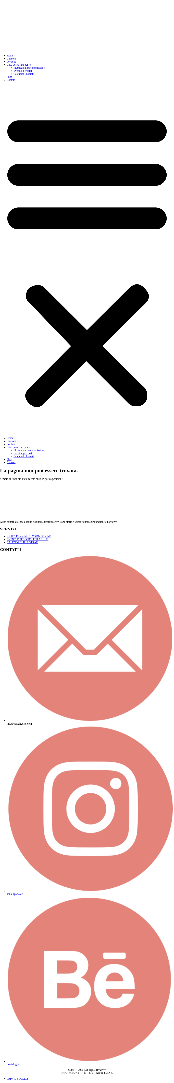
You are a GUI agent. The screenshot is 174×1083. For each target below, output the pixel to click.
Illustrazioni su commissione (29, 67)
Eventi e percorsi (23, 70)
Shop (9, 76)
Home (10, 55)
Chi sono (11, 58)
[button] (87, 259)
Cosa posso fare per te (19, 64)
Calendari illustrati (24, 73)
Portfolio (11, 61)
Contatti (11, 79)
